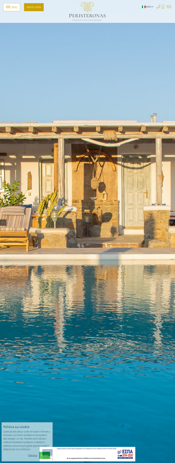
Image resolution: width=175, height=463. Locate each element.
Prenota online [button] (34, 7)
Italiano (147, 6)
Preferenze (32, 455)
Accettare (44, 455)
